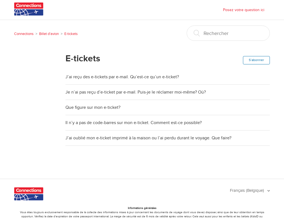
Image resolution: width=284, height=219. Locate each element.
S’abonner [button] (256, 60)
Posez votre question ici (243, 9)
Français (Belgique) (247, 190)
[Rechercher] (228, 33)
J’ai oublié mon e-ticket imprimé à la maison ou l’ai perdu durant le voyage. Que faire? (148, 138)
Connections (24, 34)
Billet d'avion (49, 34)
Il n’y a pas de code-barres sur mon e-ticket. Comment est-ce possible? (133, 122)
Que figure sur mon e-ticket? (92, 107)
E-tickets (71, 34)
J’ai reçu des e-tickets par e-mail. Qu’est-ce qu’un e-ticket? (122, 77)
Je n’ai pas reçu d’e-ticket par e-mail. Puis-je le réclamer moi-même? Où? (135, 92)
